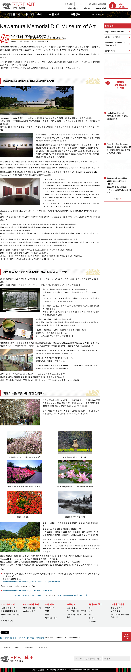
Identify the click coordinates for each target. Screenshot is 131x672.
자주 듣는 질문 (51, 618)
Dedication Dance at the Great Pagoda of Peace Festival (117, 181)
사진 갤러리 (115, 611)
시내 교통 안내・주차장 (77, 611)
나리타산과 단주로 (113, 37)
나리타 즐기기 (10, 638)
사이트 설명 (42, 647)
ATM (47, 611)
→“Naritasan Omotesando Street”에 (72, 595)
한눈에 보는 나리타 (9, 608)
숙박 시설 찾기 (29, 611)
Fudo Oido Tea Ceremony (117, 144)
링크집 (17, 647)
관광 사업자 (73, 8)
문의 (108, 659)
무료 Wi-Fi (49, 608)
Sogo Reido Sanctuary (114, 32)
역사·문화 (109, 26)
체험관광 (92, 621)
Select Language (99, 4)
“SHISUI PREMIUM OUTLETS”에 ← (28, 595)
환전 (47, 614)
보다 (90, 608)
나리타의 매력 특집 (9, 611)
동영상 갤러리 (116, 608)
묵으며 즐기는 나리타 (32, 608)
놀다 (90, 611)
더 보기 (117, 199)
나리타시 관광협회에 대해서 (89, 659)
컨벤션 (87, 8)
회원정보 (28, 647)
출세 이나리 (110, 51)
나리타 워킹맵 (7, 620)
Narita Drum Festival (115, 113)
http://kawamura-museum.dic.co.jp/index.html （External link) (28, 590)
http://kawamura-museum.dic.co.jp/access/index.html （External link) (31, 581)
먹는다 (91, 618)
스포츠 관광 (100, 8)
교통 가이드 (72, 608)
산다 (90, 614)
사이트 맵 (6, 647)
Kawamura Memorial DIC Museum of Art (115, 44)
